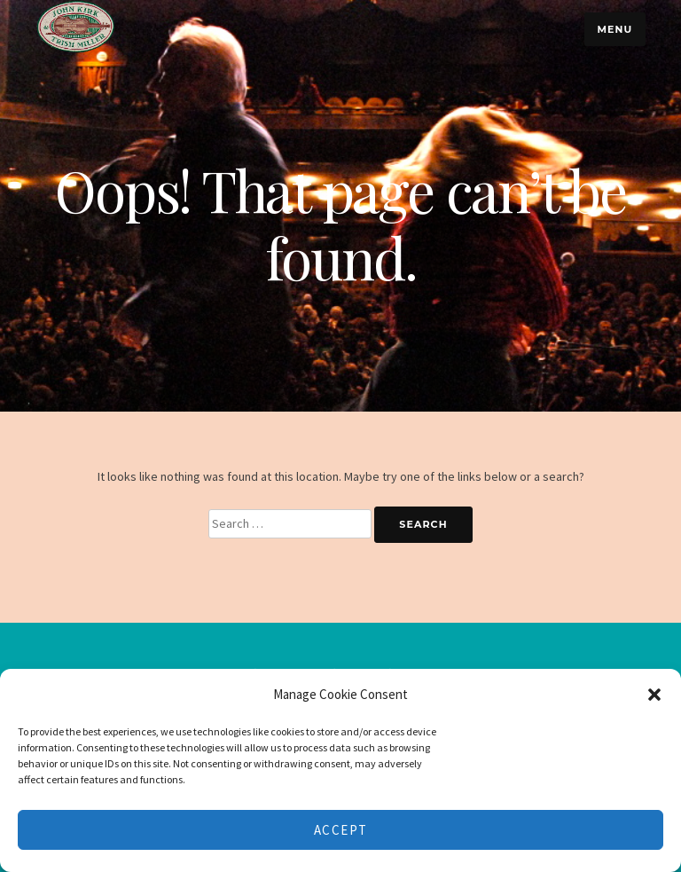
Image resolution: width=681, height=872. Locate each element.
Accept (341, 829)
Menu (614, 29)
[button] (654, 694)
